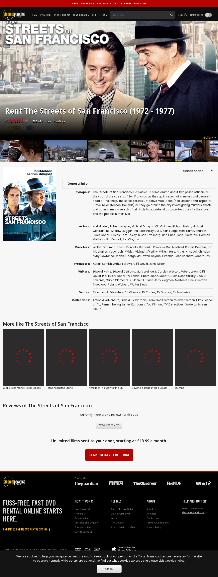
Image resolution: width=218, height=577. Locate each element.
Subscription (82, 518)
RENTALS (116, 501)
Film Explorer (117, 522)
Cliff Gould (140, 264)
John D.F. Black (143, 280)
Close (109, 569)
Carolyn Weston (168, 272)
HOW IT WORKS (84, 501)
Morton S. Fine (184, 280)
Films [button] (34, 15)
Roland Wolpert (118, 285)
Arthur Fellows (122, 264)
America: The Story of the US (106, 388)
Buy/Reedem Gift (84, 531)
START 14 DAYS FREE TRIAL (109, 455)
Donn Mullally (187, 276)
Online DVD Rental (120, 513)
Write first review (109, 425)
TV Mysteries (181, 292)
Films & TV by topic (134, 300)
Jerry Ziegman (164, 280)
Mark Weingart (146, 272)
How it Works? (82, 509)
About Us (152, 509)
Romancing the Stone (59, 388)
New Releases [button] (81, 15)
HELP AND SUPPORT (195, 501)
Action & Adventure (106, 300)
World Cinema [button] (62, 15)
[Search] (139, 15)
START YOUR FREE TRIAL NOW (109, 3)
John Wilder (157, 264)
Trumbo (179, 388)
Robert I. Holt (168, 276)
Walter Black (138, 285)
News (114, 518)
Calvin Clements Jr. (119, 280)
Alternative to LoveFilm (123, 527)
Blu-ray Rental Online (122, 509)
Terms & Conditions (158, 522)
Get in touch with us (193, 512)
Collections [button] (99, 15)
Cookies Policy (174, 561)
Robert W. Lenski (128, 276)
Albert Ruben (149, 276)
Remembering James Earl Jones (123, 304)
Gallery (209, 138)
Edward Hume (102, 272)
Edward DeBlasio (124, 272)
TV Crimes (148, 292)
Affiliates (152, 513)
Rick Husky (109, 276)
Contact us (153, 518)
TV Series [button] (45, 15)
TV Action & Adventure (108, 292)
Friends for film (83, 527)
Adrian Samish (102, 264)
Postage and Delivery (86, 522)
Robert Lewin (189, 272)
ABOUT (151, 501)
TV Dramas (164, 292)
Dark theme (197, 15)
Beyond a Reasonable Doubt (149, 388)
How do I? (80, 513)
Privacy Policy (154, 527)
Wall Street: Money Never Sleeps (22, 388)
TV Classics (132, 292)
